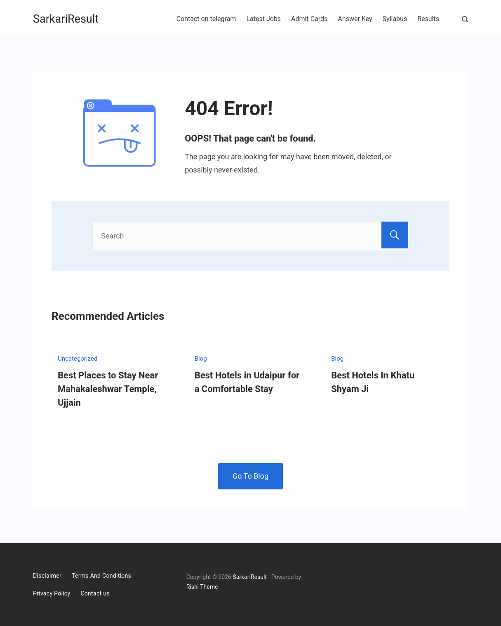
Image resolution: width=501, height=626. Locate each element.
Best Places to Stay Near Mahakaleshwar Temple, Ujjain (108, 389)
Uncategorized (77, 358)
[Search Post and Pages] (465, 19)
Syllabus (395, 19)
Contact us (94, 593)
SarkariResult (66, 19)
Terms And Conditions (101, 575)
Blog (201, 358)
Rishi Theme (202, 586)
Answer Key (355, 19)
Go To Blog (250, 476)
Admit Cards (309, 19)
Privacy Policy (51, 593)
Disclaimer (47, 575)
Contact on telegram (206, 19)
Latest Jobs (263, 19)
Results (428, 19)
